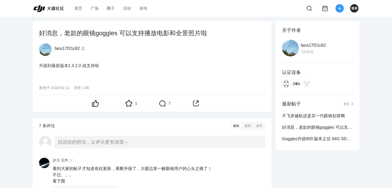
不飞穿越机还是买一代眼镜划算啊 (313, 116)
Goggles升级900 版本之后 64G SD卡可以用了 (317, 139)
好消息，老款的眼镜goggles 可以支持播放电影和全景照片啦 (317, 127)
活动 (127, 8)
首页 (78, 8)
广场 (94, 8)
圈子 (111, 8)
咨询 (143, 8)
